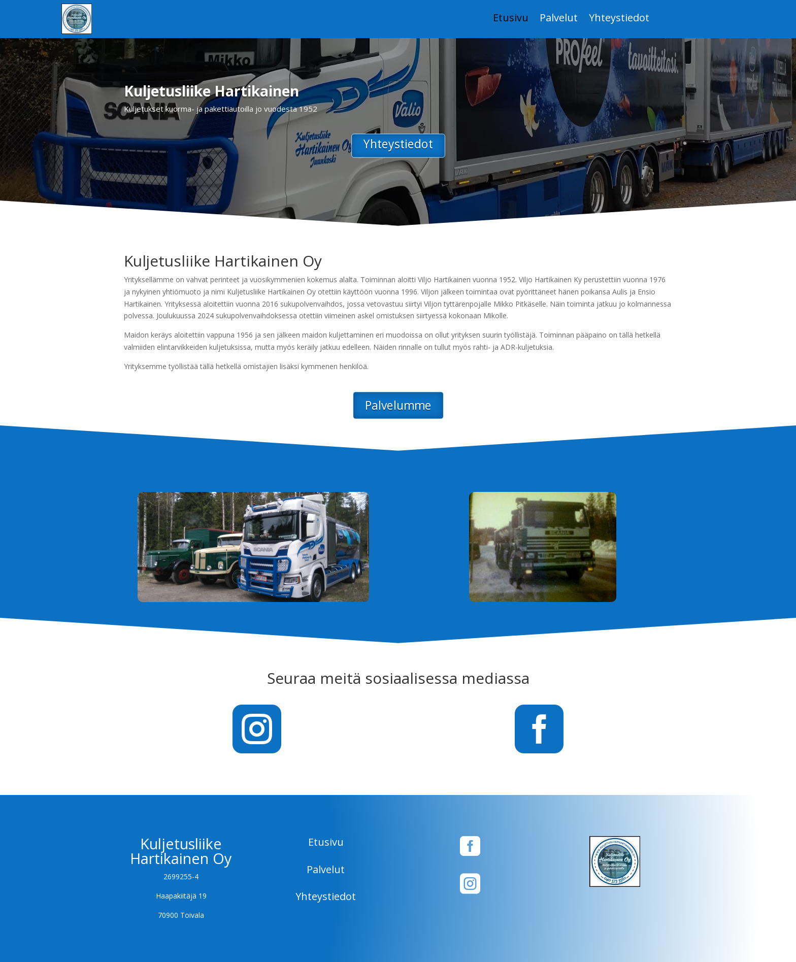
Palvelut (559, 19)
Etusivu (510, 19)
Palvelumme (397, 405)
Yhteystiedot (619, 19)
